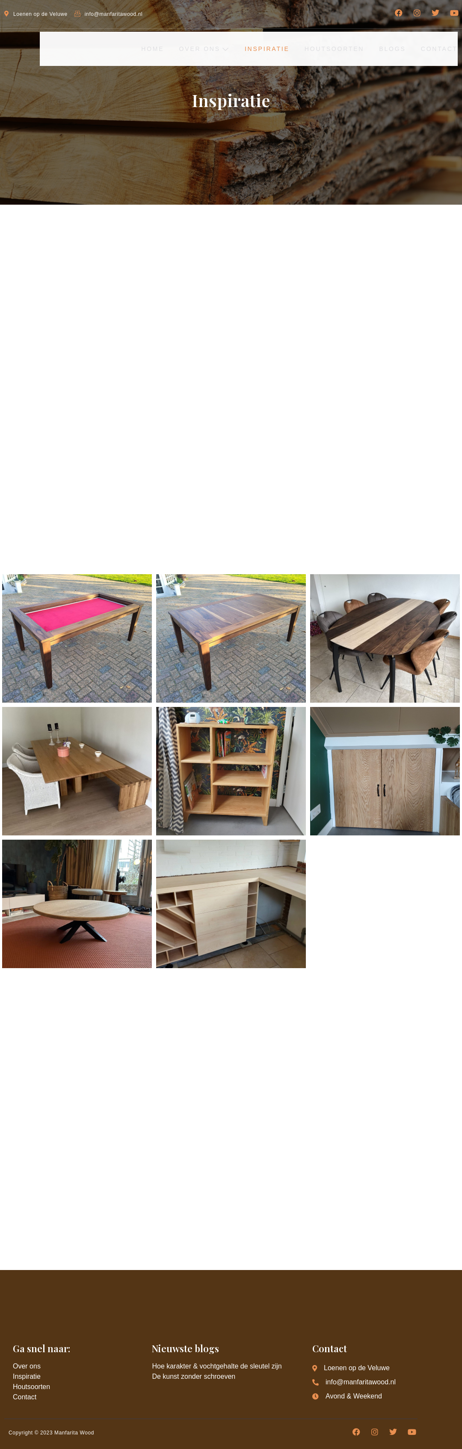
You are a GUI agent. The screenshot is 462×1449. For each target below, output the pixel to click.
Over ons (196, 48)
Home (142, 48)
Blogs (390, 48)
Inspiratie (260, 48)
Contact (439, 48)
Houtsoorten (330, 48)
